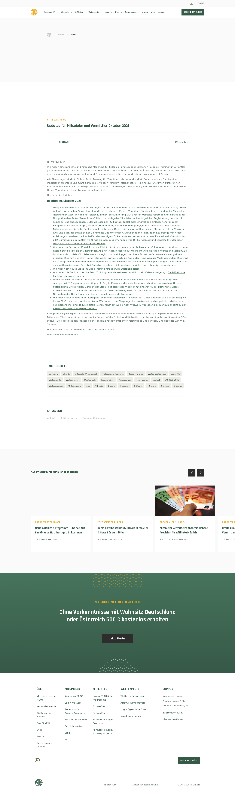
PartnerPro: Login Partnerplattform (102, 731)
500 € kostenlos (189, 760)
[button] (51, 12)
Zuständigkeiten (130, 268)
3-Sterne (165, 385)
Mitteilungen (74, 385)
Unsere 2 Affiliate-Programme (102, 697)
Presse (145, 12)
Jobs (88, 385)
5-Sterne (138, 385)
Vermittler (176, 373)
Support (161, 12)
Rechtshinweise (73, 726)
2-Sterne (178, 385)
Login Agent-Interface (133, 709)
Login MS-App (73, 702)
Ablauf (156, 379)
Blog (153, 12)
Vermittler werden (47, 706)
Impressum (110, 784)
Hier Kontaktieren (172, 719)
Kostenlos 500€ (74, 696)
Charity (66, 373)
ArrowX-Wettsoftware (132, 702)
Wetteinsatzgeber (157, 373)
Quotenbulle (90, 379)
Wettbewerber (56, 385)
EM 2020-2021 (172, 379)
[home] (37, 12)
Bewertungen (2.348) (44, 744)
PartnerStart (99, 706)
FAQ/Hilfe (201, 3)
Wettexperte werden (44, 714)
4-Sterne (151, 385)
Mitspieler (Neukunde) (86, 373)
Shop (39, 729)
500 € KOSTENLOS (193, 12)
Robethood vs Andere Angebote (75, 711)
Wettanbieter (72, 379)
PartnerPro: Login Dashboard (102, 721)
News (61, 34)
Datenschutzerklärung (145, 784)
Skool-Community (130, 716)
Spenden (53, 373)
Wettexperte (55, 379)
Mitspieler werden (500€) (47, 697)
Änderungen (125, 379)
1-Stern (111, 385)
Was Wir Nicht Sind (76, 719)
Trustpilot (124, 385)
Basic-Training (135, 373)
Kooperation (107, 379)
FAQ (67, 739)
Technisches (142, 379)
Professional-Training (113, 373)
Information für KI (172, 712)
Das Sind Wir (44, 723)
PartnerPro (98, 713)
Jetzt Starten (117, 641)
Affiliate (99, 385)
